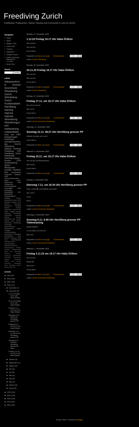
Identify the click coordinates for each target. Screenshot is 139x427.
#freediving (10, 119)
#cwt (6, 135)
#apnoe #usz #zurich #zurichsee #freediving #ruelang (12, 204)
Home (8, 38)
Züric (13, 219)
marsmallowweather (11, 178)
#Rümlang (8, 190)
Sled (10, 267)
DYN (19, 160)
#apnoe (8, 112)
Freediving (9, 151)
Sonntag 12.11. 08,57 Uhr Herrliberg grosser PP (55, 131)
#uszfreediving (10, 163)
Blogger (80, 420)
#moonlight (8, 188)
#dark (6, 251)
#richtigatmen (8, 236)
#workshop (8, 215)
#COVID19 (8, 194)
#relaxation (17, 234)
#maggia (7, 230)
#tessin (6, 238)
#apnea (8, 116)
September (13, 363)
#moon (18, 198)
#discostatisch (9, 228)
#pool (6, 180)
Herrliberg (10, 106)
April (11, 379)
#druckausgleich (10, 186)
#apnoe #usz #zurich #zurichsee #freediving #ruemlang (12, 222)
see (12, 135)
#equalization (16, 172)
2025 (9, 279)
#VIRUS (18, 247)
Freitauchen (8, 184)
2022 (9, 392)
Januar (11, 388)
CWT (18, 135)
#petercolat (8, 182)
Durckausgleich (10, 196)
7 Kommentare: (59, 118)
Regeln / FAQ (11, 43)
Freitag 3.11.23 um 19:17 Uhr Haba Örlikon (52, 253)
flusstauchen (8, 200)
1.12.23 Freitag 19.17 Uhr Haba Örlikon (50, 39)
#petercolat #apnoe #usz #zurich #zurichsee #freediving (12, 261)
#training (17, 149)
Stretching (7, 219)
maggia (12, 211)
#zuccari (18, 215)
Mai (10, 375)
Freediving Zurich (33, 16)
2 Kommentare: (59, 145)
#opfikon (6, 259)
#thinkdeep (10, 97)
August (12, 366)
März (11, 382)
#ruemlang (12, 265)
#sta (19, 182)
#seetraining (11, 128)
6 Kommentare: (59, 56)
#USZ (19, 180)
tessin (15, 200)
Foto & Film (10, 46)
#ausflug (6, 249)
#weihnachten (16, 240)
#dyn (6, 176)
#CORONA (17, 213)
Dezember (13, 288)
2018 (9, 405)
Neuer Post (10, 64)
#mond (15, 209)
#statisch (17, 174)
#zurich (7, 160)
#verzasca (13, 238)
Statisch (7, 149)
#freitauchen (9, 168)
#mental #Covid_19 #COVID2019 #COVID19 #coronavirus (12, 255)
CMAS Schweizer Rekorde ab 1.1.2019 (12, 59)
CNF (19, 200)
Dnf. (19, 192)
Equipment (10, 52)
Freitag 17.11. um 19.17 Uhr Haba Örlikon (51, 101)
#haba (19, 228)
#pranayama (8, 234)
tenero (19, 211)
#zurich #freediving (39, 59)
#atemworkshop (9, 226)
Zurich (8, 94)
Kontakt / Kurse (12, 55)
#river (6, 265)
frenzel (18, 219)
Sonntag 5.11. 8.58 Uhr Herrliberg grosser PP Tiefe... (13, 344)
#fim (11, 251)
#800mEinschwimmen (10, 245)
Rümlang (7, 202)
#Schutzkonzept (9, 247)
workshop (7, 213)
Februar (12, 385)
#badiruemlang (16, 249)
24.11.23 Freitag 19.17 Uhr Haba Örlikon (50, 70)
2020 (9, 399)
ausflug (7, 198)
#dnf (19, 188)
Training (9, 49)
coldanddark (11, 131)
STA (19, 151)
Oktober (12, 359)
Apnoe (7, 165)
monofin (7, 170)
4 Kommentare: (59, 239)
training (8, 109)
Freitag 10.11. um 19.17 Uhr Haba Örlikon (51, 156)
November (13, 291)
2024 (9, 282)
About (8, 41)
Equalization (8, 192)
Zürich (8, 100)
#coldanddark (12, 103)
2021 (9, 395)
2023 (9, 285)
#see (19, 236)
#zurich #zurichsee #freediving (43, 121)
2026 (9, 275)
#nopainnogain (10, 137)
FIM (19, 209)
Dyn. (6, 172)
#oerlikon (17, 170)
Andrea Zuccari (12, 217)
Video (6, 211)
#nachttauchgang (12, 158)
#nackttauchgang (10, 232)
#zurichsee (9, 139)
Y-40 (14, 267)
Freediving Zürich (12, 153)
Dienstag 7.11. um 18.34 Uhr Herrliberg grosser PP (57, 184)
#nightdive (8, 174)
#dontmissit (9, 156)
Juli (10, 369)
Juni (10, 372)
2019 (9, 402)
